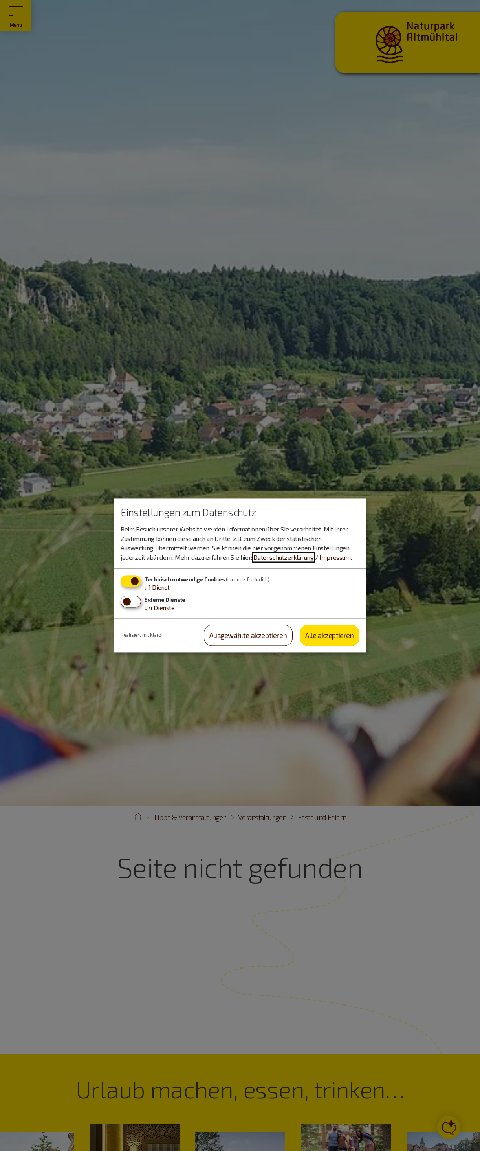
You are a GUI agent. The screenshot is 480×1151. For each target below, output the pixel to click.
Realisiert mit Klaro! (142, 635)
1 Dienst (157, 587)
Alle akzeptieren (329, 635)
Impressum (334, 557)
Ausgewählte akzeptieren (248, 635)
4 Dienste (159, 607)
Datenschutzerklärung (283, 557)
